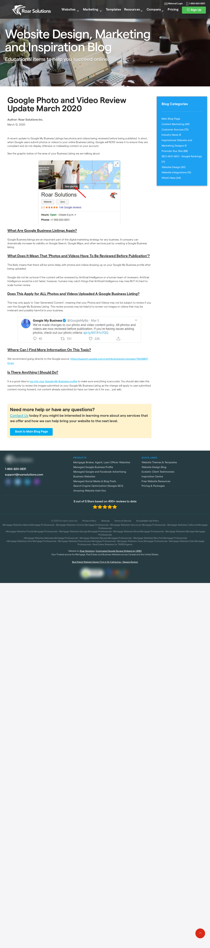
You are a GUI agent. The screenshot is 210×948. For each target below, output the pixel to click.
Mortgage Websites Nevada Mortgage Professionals (106, 538)
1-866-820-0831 (194, 8)
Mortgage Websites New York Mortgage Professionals (160, 538)
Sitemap (105, 521)
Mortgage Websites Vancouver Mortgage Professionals (138, 525)
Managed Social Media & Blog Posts (94, 481)
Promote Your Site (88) (175, 151)
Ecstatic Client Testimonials (158, 472)
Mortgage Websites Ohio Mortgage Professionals (31, 541)
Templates (109, 15)
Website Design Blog (154, 467)
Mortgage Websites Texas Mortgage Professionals (142, 541)
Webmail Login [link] (168, 8)
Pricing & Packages (153, 486)
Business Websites (84, 477)
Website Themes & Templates (159, 462)
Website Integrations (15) (176, 172)
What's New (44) (171, 178)
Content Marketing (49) (175, 124)
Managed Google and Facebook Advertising (99, 472)
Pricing (170, 15)
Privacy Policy (89, 521)
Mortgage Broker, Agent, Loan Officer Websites (101, 462)
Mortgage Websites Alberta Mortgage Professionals (28, 525)
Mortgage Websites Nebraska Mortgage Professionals (51, 538)
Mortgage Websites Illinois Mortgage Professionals (138, 532)
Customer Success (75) (175, 130)
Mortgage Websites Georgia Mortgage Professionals (85, 532)
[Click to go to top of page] (200, 933)
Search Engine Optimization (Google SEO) (98, 486)
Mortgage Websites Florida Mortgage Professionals (31, 532)
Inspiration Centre (152, 477)
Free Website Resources (156, 481)
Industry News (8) (171, 135)
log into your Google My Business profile (53, 381)
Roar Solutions (87, 551)
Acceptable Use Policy (147, 521)
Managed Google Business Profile (93, 467)
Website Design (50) (173, 167)
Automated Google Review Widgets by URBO (119, 551)
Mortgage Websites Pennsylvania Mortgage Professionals (87, 541)
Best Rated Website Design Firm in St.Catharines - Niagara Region (105, 562)
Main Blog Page (171, 119)
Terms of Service (122, 521)
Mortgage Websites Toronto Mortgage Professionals (82, 525)
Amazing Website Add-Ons (89, 491)
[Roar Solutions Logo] (28, 15)
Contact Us (19, 416)
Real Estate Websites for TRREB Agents (112, 545)
